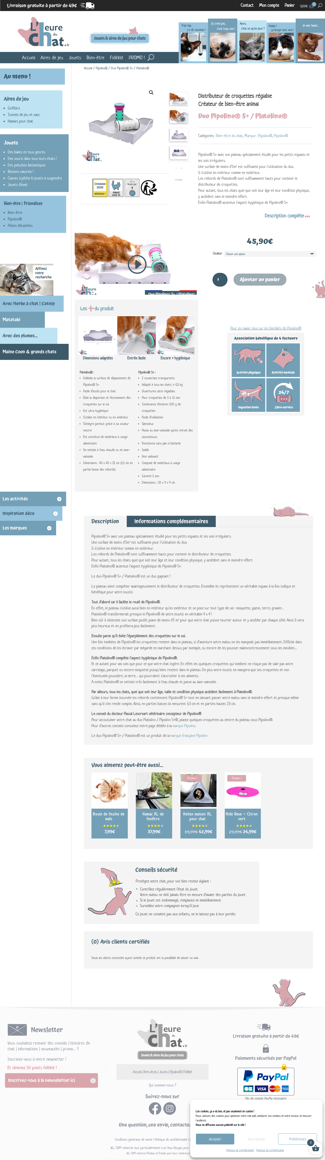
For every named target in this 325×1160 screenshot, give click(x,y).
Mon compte (269, 5)
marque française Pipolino (189, 735)
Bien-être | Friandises (23, 203)
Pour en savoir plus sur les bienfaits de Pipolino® (265, 328)
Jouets (75, 57)
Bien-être (95, 57)
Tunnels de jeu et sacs (24, 114)
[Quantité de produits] (220, 280)
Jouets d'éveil (17, 184)
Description (105, 521)
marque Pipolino (184, 725)
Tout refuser (256, 1139)
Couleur (217, 253)
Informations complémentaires (171, 521)
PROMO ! (137, 57)
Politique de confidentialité (240, 1150)
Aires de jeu (52, 57)
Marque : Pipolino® (258, 135)
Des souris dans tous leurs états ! (32, 158)
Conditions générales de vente (133, 1139)
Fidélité (116, 57)
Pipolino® (101, 68)
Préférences (297, 1139)
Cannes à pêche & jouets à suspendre (35, 178)
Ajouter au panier (260, 280)
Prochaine (178, 179)
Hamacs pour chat (20, 121)
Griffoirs (14, 108)
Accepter (215, 1139)
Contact (247, 5)
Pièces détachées (20, 225)
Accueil (28, 57)
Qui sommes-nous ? (162, 1085)
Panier (290, 5)
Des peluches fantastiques (27, 165)
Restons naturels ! (21, 171)
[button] (151, 92)
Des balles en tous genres (26, 152)
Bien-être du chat (229, 135)
